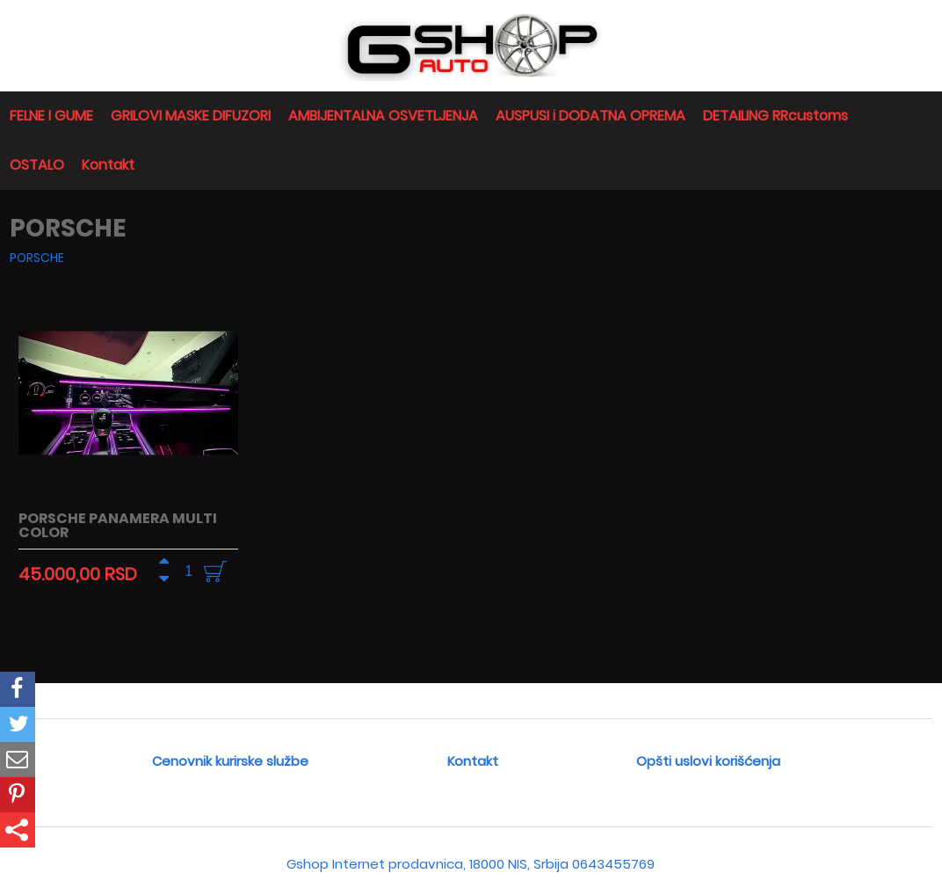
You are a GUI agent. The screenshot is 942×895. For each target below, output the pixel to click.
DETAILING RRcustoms (775, 116)
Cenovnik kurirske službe (230, 761)
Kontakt (108, 165)
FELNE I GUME (51, 116)
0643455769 (613, 864)
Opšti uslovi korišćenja (708, 761)
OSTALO (37, 165)
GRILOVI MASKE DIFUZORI (191, 116)
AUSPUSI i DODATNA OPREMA (590, 116)
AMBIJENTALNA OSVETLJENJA (383, 116)
